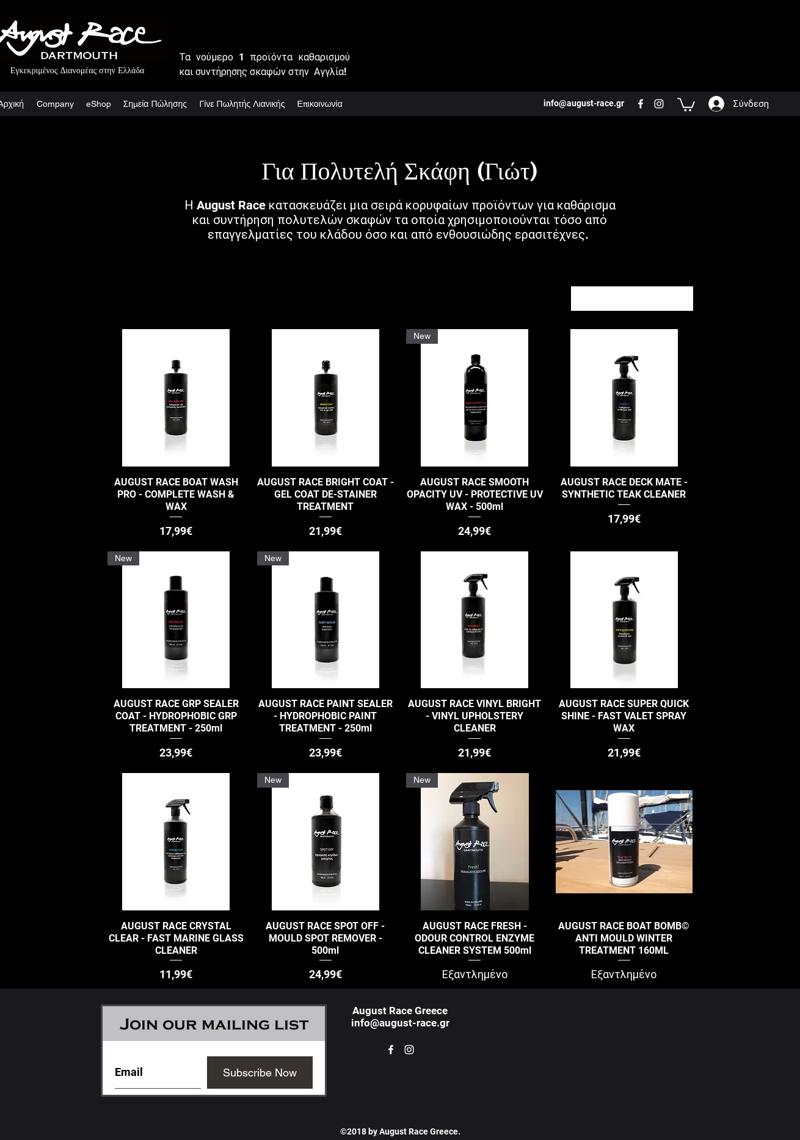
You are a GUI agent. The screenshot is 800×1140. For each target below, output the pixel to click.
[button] (686, 103)
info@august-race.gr (400, 1023)
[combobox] (632, 298)
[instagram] (659, 104)
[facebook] (641, 104)
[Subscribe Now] (260, 1072)
